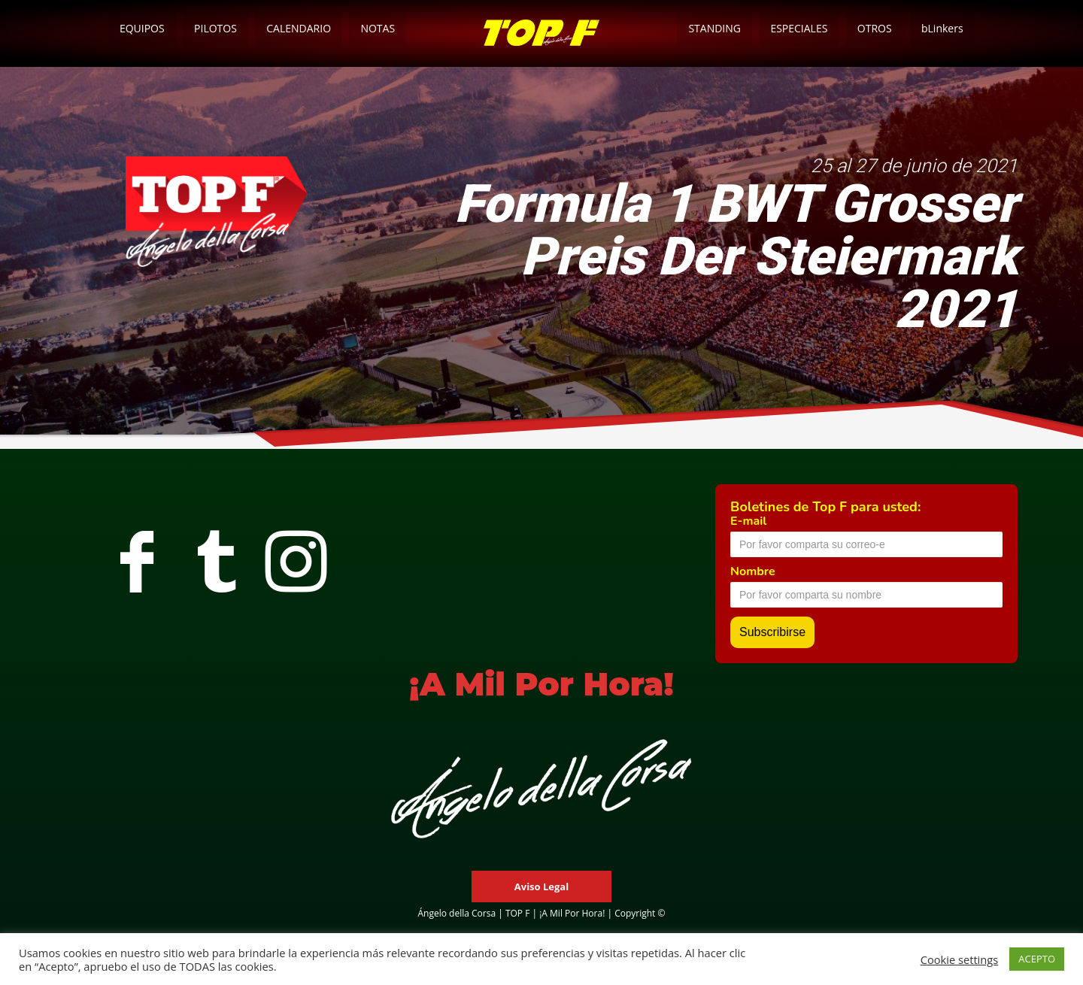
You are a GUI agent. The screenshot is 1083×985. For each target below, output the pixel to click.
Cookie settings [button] (960, 959)
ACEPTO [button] (1036, 958)
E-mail (748, 521)
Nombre (752, 571)
